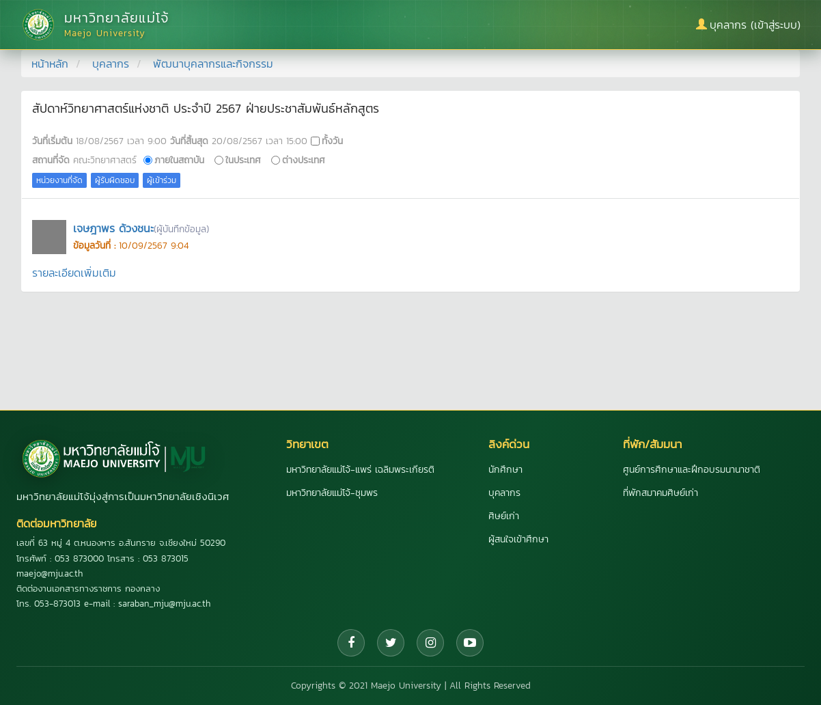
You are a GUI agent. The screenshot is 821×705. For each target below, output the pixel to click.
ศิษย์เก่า (503, 516)
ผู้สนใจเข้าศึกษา (518, 539)
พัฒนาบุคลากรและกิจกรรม (213, 63)
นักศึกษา (505, 469)
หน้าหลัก (49, 63)
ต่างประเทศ (303, 160)
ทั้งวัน (332, 141)
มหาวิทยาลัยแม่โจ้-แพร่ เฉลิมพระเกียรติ (360, 469)
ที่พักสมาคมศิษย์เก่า (660, 493)
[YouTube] (470, 642)
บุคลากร (110, 63)
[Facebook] (351, 642)
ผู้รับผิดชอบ (115, 180)
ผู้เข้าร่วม (161, 180)
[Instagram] (430, 642)
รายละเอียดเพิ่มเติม (74, 272)
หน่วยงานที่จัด (59, 180)
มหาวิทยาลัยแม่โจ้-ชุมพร (332, 493)
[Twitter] (390, 642)
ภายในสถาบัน (179, 160)
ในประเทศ (243, 160)
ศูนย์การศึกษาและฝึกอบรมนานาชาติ (691, 469)
